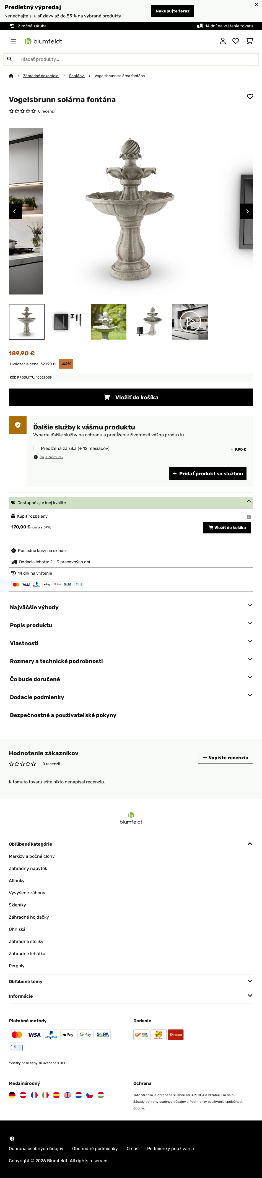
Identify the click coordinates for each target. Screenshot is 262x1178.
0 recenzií (46, 111)
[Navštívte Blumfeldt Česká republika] (89, 1095)
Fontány (77, 76)
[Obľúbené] (235, 41)
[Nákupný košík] (249, 41)
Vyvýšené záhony (27, 892)
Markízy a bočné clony (32, 856)
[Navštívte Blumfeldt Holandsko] (78, 1095)
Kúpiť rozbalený (32, 516)
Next (247, 211)
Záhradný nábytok (28, 868)
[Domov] (16, 76)
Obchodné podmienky (95, 1148)
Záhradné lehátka (27, 953)
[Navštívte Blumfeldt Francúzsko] (34, 1095)
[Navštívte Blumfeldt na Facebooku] (12, 1139)
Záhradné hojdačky (29, 917)
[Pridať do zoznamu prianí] (250, 96)
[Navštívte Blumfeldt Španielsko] (56, 1095)
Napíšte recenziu (225, 757)
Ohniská (17, 929)
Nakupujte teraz (173, 11)
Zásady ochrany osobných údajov (159, 1102)
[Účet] (223, 41)
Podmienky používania (207, 1102)
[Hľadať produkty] (131, 59)
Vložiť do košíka (131, 397)
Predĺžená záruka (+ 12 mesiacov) (75, 448)
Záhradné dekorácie (41, 76)
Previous (14, 211)
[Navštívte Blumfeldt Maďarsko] (100, 1095)
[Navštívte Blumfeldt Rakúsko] (23, 1095)
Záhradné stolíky (26, 941)
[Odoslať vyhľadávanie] (9, 59)
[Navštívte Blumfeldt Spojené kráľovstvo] (67, 1095)
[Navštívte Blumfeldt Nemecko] (12, 1095)
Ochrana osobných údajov (36, 1148)
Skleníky (17, 905)
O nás (132, 1148)
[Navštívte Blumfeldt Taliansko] (45, 1095)
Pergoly (17, 965)
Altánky (17, 880)
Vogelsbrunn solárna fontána (120, 76)
